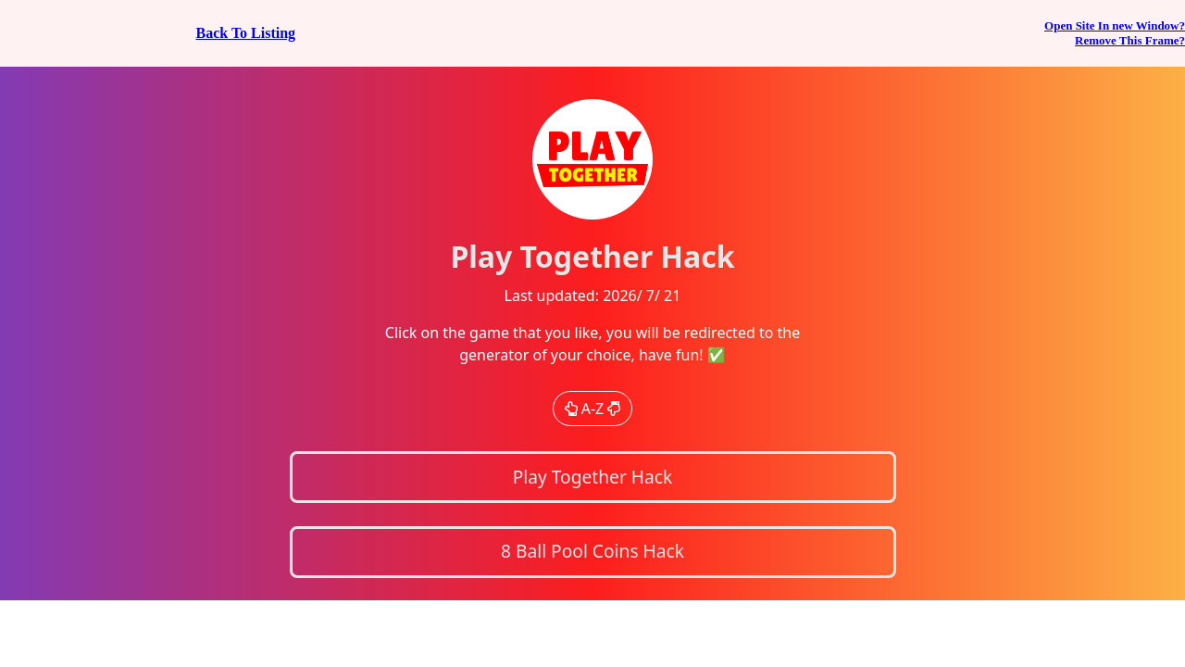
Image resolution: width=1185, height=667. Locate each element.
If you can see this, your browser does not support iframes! (592, 333)
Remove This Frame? (1130, 40)
